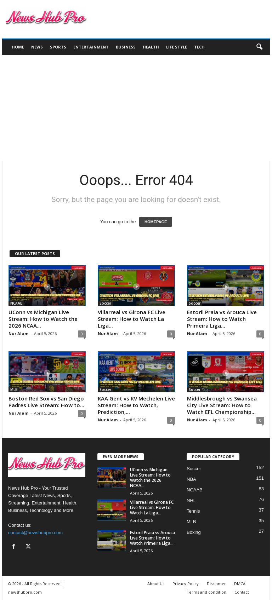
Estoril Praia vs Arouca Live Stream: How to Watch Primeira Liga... (222, 318)
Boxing (194, 532)
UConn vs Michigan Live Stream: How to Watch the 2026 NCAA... (43, 318)
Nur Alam (18, 333)
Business (126, 47)
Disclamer (216, 583)
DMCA (239, 583)
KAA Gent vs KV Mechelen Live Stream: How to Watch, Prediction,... (136, 405)
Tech (199, 47)
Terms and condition (206, 592)
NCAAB (16, 303)
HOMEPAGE (155, 222)
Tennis (193, 511)
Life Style (176, 47)
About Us (155, 583)
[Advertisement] (136, 107)
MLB (14, 389)
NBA (191, 479)
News (37, 47)
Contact (241, 592)
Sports (58, 47)
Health (151, 47)
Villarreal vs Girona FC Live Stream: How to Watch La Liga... (131, 318)
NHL (191, 500)
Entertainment (91, 47)
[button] (259, 47)
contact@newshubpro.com (35, 532)
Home (18, 47)
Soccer (105, 303)
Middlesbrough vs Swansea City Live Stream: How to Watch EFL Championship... (222, 405)
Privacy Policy (185, 583)
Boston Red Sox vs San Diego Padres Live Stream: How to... (46, 402)
